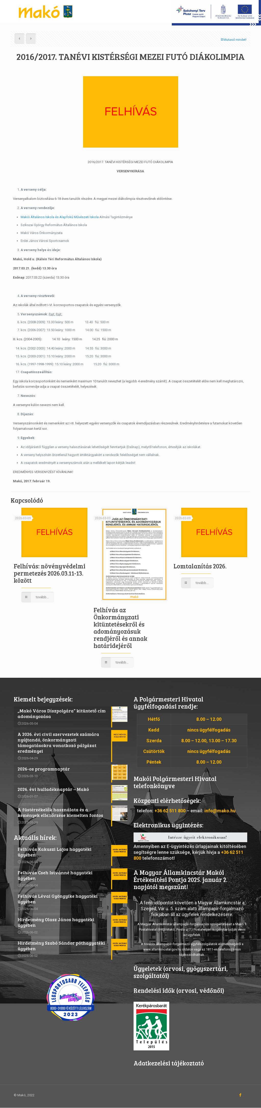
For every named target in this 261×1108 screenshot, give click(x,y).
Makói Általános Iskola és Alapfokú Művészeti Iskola (60, 217)
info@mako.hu (220, 810)
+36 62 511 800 (170, 810)
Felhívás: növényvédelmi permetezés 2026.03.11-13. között (49, 573)
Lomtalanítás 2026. (200, 566)
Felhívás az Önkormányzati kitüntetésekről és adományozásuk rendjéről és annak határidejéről (120, 628)
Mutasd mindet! (233, 40)
